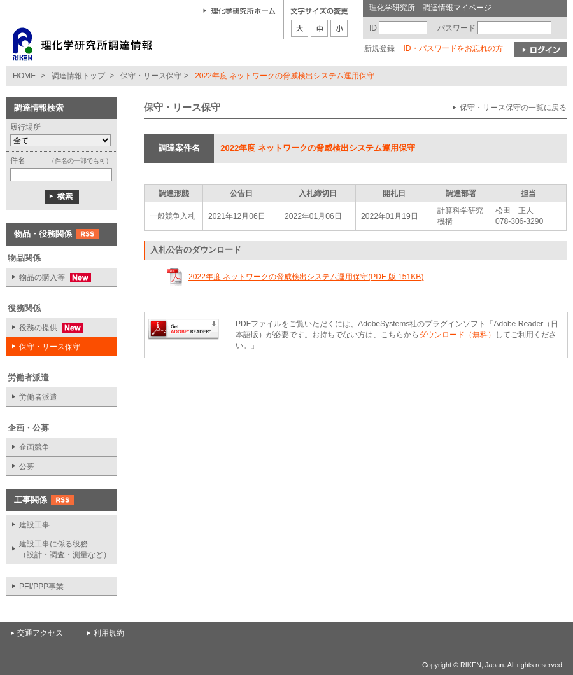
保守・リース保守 (150, 75)
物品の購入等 (48, 277)
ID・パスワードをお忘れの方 (452, 48)
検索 (62, 197)
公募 (26, 466)
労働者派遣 (38, 397)
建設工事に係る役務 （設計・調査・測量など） (65, 549)
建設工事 (34, 524)
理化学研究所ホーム (239, 10)
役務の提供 (44, 328)
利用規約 (109, 633)
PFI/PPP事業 (41, 586)
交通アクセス (40, 633)
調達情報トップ (78, 75)
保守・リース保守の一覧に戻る (513, 107)
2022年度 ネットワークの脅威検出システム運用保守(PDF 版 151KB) (305, 276)
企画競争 (34, 447)
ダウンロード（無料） (457, 334)
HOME (24, 75)
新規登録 (379, 48)
